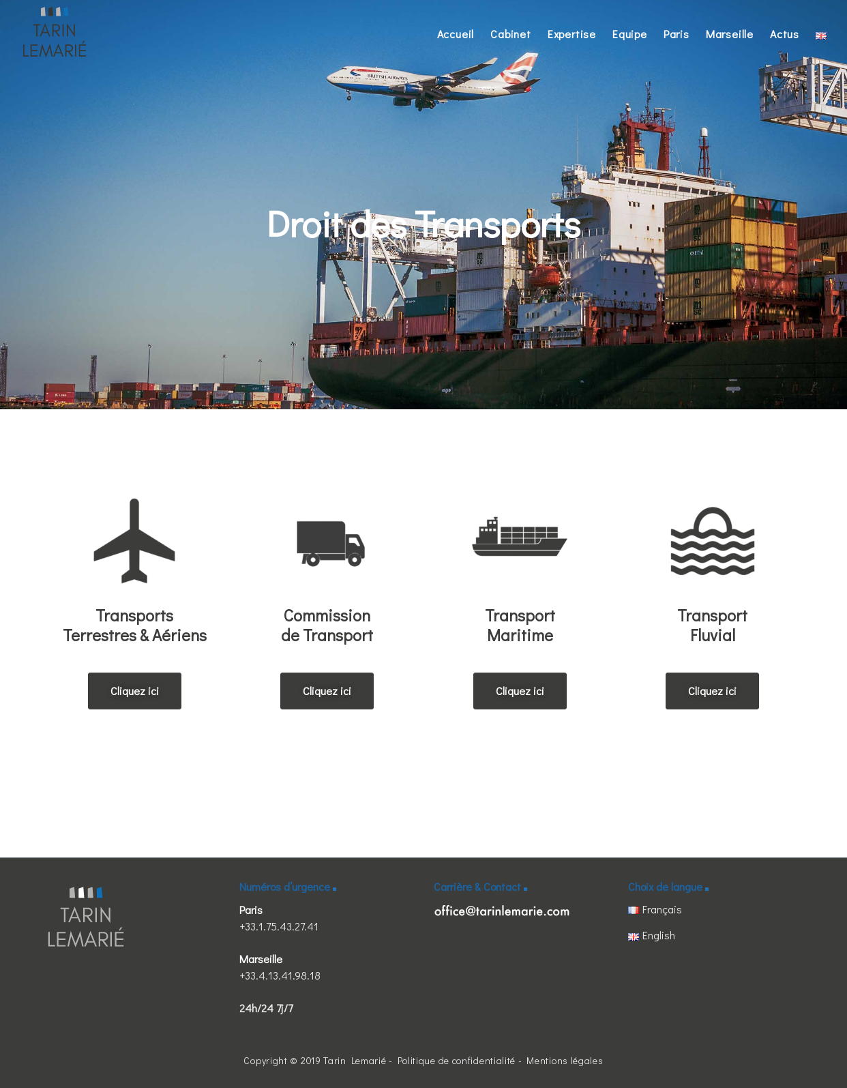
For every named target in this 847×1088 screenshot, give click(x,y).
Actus (784, 34)
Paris (676, 34)
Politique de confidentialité (457, 1060)
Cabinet (510, 34)
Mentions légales (564, 1060)
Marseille (730, 34)
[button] (134, 691)
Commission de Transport (327, 624)
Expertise (572, 34)
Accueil (456, 34)
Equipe (629, 34)
